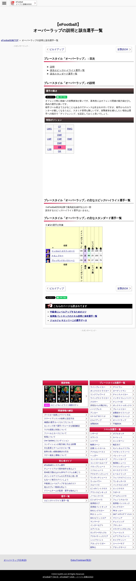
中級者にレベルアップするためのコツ (68, 312)
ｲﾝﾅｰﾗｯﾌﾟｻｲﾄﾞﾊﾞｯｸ (97, 416)
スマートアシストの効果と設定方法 (59, 418)
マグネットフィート (121, 452)
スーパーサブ (118, 543)
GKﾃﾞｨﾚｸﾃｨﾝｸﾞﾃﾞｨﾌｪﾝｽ (122, 514)
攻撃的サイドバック (121, 413)
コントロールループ (98, 463)
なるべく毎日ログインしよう (56, 480)
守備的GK (117, 424)
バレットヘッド (119, 455)
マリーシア (117, 518)
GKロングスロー (97, 511)
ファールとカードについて (55, 433)
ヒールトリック (119, 474)
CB (59, 147)
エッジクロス (118, 488)
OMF (59, 135)
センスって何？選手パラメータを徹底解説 (62, 426)
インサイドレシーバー (122, 398)
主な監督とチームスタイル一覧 (57, 448)
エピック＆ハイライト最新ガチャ (63, 396)
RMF (69, 139)
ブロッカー (117, 525)
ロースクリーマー (120, 470)
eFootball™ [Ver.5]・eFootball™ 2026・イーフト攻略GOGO (68, 577)
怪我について (49, 437)
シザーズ (94, 434)
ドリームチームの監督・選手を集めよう (61, 491)
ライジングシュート (121, 466)
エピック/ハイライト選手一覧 (56, 500)
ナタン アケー (57, 256)
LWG (49, 129)
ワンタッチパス (119, 481)
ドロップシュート (97, 466)
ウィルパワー (96, 481)
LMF (49, 139)
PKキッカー (118, 511)
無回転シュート (119, 463)
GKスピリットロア (98, 518)
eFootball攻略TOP (9, 40)
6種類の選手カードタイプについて (58, 422)
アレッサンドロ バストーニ (63, 260)
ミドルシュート (96, 470)
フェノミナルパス (120, 500)
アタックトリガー (97, 543)
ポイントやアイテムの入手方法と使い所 (61, 476)
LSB (49, 149)
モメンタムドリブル (121, 448)
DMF (59, 143)
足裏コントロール (97, 448)
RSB (70, 149)
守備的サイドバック (121, 416)
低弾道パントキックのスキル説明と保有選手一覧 (73, 316)
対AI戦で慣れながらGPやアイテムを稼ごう (62, 472)
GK (59, 151)
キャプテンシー (119, 540)
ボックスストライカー (99, 391)
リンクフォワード (97, 394)
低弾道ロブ (95, 503)
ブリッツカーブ (119, 459)
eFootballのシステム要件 (54, 465)
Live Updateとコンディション (56, 440)
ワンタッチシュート (98, 477)
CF (59, 127)
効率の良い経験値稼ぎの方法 (56, 451)
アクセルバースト (97, 452)
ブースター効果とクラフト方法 (57, 415)
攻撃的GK (122, 49)
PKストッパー (96, 514)
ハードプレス (96, 409)
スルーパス (95, 485)
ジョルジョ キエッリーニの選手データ (68, 320)
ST (59, 131)
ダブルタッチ (118, 434)
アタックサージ (119, 547)
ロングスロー (118, 507)
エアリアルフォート (121, 536)
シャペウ (94, 441)
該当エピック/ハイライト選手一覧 (67, 70)
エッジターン (118, 441)
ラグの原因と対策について (55, 430)
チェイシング (118, 521)
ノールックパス (96, 496)
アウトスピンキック (98, 492)
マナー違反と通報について (55, 455)
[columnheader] (65, 238)
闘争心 (93, 547)
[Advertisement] (68, 13)
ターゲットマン (119, 391)
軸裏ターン (95, 445)
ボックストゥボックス (122, 405)
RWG (69, 129)
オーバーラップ (119, 420)
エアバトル (95, 529)
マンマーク (95, 521)
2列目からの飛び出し (99, 405)
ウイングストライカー (99, 398)
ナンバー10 (118, 402)
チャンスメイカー (120, 394)
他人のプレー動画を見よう (55, 487)
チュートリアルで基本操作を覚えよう (60, 469)
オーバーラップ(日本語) (15, 560)
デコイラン (117, 387)
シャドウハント (96, 540)
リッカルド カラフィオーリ (63, 251)
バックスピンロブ (120, 485)
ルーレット (117, 437)
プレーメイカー (119, 409)
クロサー (94, 402)
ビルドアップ (56, 49)
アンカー (94, 413)
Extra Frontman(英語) (81, 560)
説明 (52, 67)
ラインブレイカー (97, 387)
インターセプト (96, 525)
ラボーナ (116, 492)
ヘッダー (94, 455)
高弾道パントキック (98, 507)
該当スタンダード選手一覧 (63, 74)
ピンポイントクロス (98, 488)
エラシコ (94, 437)
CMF (59, 139)
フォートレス (118, 532)
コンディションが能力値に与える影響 (60, 444)
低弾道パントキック (121, 503)
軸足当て (116, 445)
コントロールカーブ (98, 459)
